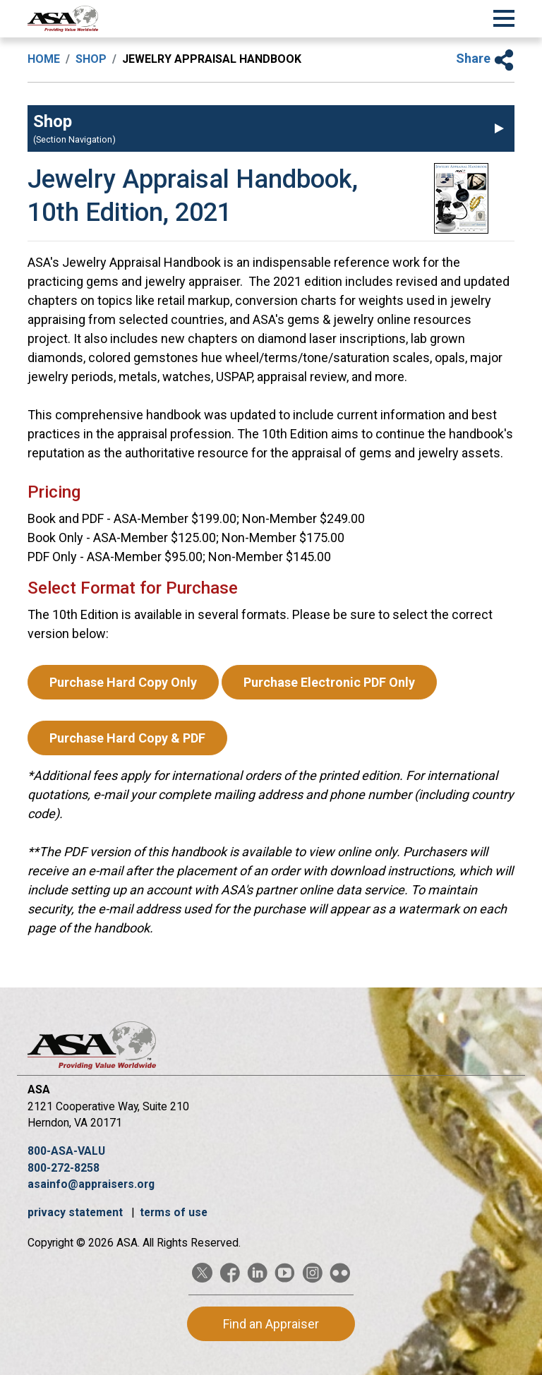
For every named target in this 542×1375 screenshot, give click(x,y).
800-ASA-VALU (66, 1151)
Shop (91, 59)
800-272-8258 (64, 1168)
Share (485, 58)
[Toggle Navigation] (503, 16)
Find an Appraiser (271, 1323)
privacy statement (77, 1212)
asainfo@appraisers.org (91, 1184)
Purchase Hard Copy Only (123, 682)
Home (44, 59)
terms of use (173, 1212)
